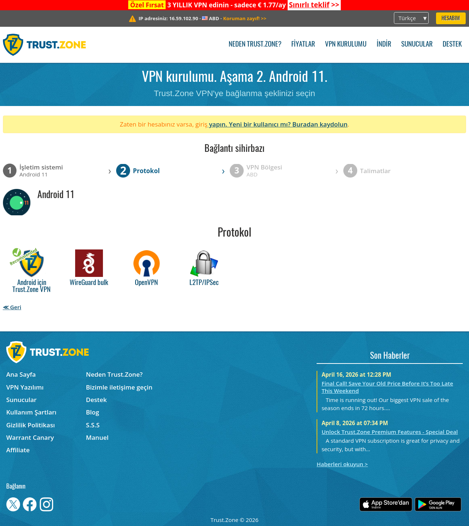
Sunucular (417, 44)
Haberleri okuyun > (342, 464)
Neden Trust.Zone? (255, 44)
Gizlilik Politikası (30, 425)
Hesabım (451, 18)
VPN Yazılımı (25, 387)
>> (314, 5)
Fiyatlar (303, 44)
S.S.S (93, 425)
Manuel (97, 437)
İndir (384, 44)
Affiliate (18, 450)
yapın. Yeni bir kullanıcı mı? (249, 124)
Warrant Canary (30, 437)
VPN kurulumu (345, 44)
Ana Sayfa (21, 374)
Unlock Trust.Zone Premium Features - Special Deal (390, 431)
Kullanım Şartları (31, 412)
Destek (452, 44)
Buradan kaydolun (320, 124)
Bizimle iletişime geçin (119, 387)
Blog (92, 412)
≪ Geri (12, 307)
